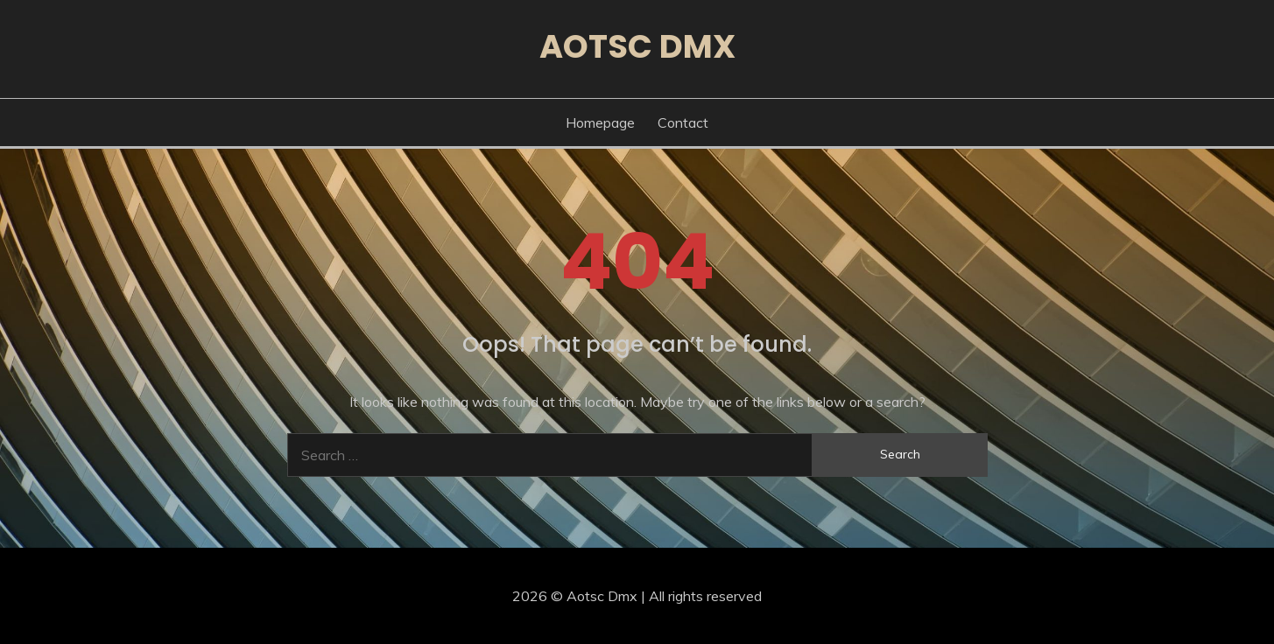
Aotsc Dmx (637, 46)
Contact (683, 122)
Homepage (600, 122)
